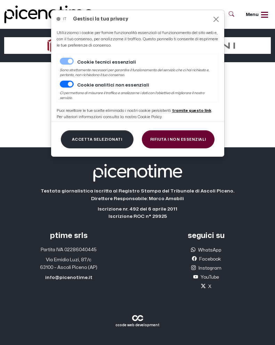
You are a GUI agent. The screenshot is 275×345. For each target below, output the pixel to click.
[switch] (67, 84)
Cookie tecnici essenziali (106, 62)
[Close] (216, 19)
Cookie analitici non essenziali (113, 85)
